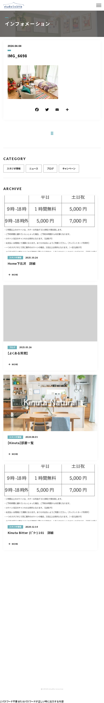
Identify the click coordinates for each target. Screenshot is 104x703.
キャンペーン (69, 171)
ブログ (50, 171)
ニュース (33, 171)
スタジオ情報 (14, 171)
